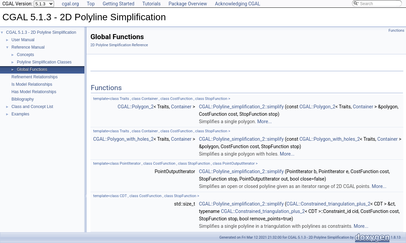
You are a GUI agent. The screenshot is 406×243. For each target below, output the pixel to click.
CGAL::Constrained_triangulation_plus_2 (329, 204)
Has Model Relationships (33, 91)
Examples (20, 114)
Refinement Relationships (34, 77)
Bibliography (22, 99)
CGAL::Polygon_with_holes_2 (123, 139)
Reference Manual (28, 47)
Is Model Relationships (31, 84)
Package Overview (187, 3)
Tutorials (151, 3)
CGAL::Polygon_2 (136, 106)
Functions (396, 30)
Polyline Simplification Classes (44, 62)
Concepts (25, 54)
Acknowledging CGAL (237, 3)
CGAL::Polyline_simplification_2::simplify (241, 106)
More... (264, 121)
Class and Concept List (32, 106)
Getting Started (118, 3)
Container (181, 106)
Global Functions (32, 69)
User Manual (22, 39)
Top (91, 3)
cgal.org (70, 3)
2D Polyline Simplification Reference (119, 45)
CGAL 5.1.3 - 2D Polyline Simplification (41, 32)
